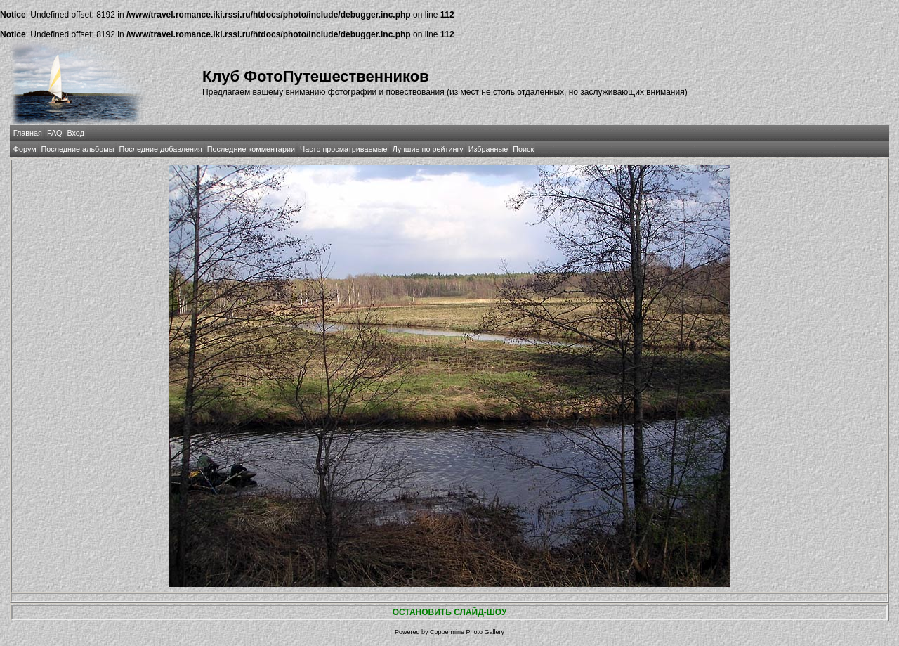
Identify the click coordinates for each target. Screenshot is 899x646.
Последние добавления (160, 149)
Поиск (523, 149)
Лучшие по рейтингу (428, 149)
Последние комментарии (251, 149)
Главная (27, 133)
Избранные (488, 149)
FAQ (55, 133)
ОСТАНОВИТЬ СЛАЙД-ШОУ (450, 612)
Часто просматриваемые (344, 149)
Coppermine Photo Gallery (467, 631)
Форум (25, 149)
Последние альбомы (77, 149)
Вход (75, 133)
